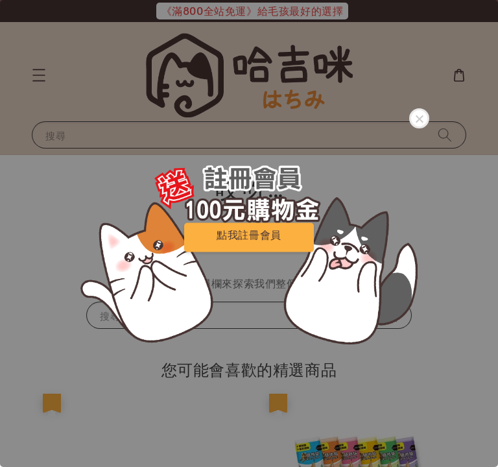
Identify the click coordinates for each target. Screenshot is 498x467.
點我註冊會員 (249, 234)
